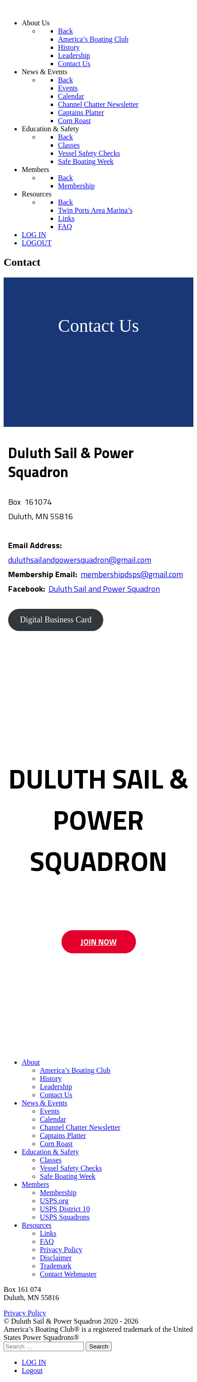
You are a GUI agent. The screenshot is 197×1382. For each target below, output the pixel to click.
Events (50, 1111)
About (31, 1062)
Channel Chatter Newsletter (80, 1127)
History (51, 1078)
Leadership (56, 1086)
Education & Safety (50, 1152)
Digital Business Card (55, 619)
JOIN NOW (99, 942)
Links (48, 1233)
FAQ (47, 1241)
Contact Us (56, 1095)
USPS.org (54, 1201)
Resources (37, 1225)
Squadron (142, 589)
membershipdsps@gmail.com (132, 574)
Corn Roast (56, 1144)
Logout (32, 1370)
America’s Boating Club (75, 1070)
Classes (51, 1160)
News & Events (44, 1103)
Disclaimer (56, 1258)
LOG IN (34, 1362)
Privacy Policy (61, 1249)
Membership (58, 1192)
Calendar (53, 1119)
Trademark (56, 1266)
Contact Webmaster (68, 1274)
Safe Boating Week (68, 1176)
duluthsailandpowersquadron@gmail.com (79, 560)
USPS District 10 (65, 1209)
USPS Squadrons (65, 1217)
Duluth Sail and (75, 589)
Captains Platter (63, 1135)
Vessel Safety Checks (71, 1168)
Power (114, 589)
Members (35, 1184)
